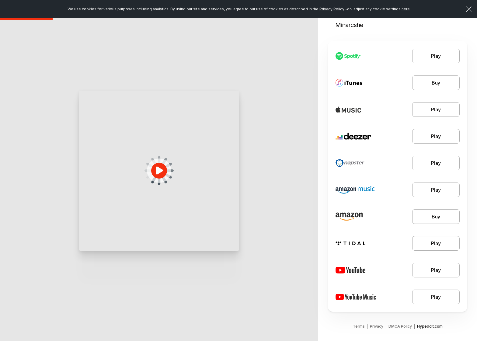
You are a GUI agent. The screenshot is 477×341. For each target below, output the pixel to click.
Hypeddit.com (430, 326)
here (406, 9)
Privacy (376, 326)
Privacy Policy (331, 9)
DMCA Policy (400, 326)
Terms (359, 326)
